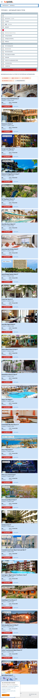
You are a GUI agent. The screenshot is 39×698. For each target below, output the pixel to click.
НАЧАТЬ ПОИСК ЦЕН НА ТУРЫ (19, 69)
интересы (12, 5)
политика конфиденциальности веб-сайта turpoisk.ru (8, 691)
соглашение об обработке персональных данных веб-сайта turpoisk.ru (10, 688)
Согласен (5, 695)
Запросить (15, 106)
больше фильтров (21, 80)
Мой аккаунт (6, 5)
